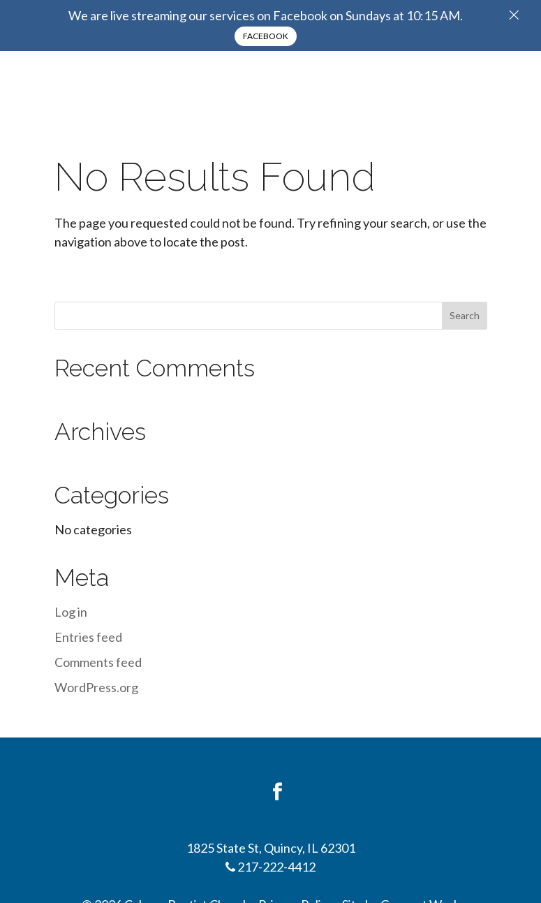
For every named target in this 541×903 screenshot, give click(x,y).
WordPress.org (96, 687)
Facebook (265, 36)
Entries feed (88, 637)
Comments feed (98, 662)
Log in (70, 611)
